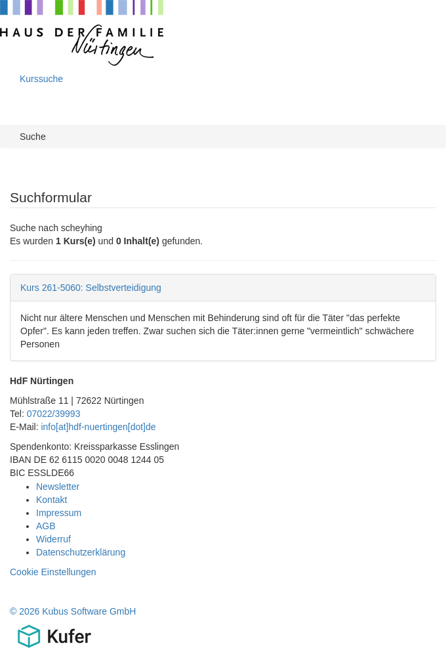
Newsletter (57, 486)
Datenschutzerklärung (80, 552)
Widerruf (53, 539)
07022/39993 (54, 413)
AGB (46, 526)
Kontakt (51, 499)
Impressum (58, 513)
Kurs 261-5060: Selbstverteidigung (90, 287)
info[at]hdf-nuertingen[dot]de (98, 427)
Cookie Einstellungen (53, 572)
